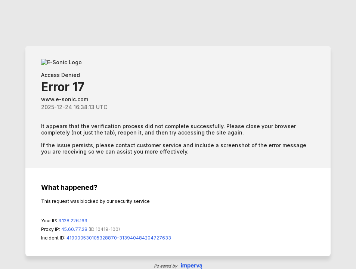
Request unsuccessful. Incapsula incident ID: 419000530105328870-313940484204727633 (178, 134)
